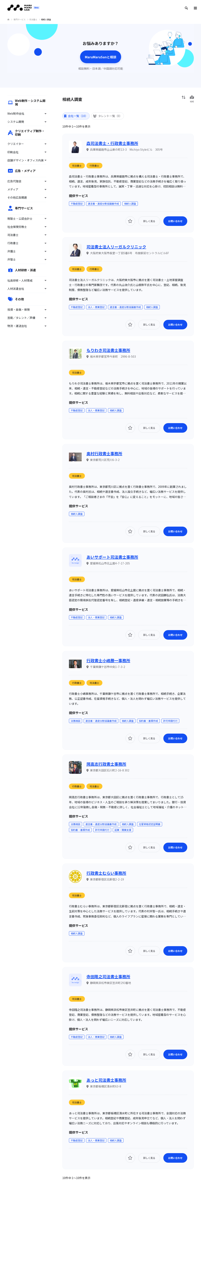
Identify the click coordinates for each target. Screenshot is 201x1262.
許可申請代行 (170, 720)
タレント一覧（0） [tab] (107, 116)
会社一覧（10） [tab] (76, 116)
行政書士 (94, 165)
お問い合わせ (175, 221)
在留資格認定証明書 (149, 824)
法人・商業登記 (96, 307)
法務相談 (75, 720)
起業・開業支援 (123, 830)
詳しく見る (149, 221)
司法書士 (77, 165)
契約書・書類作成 (148, 720)
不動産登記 (77, 203)
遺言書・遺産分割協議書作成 (103, 203)
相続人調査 (130, 203)
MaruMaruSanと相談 (100, 57)
